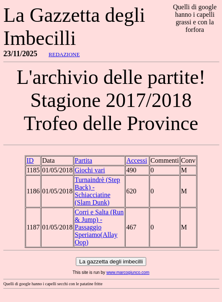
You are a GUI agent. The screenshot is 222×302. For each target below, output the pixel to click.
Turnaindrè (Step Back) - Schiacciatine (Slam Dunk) (97, 191)
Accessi (136, 160)
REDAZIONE (64, 54)
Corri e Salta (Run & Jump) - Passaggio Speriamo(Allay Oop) (99, 227)
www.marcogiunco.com (128, 272)
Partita (83, 160)
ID (30, 160)
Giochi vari (90, 170)
